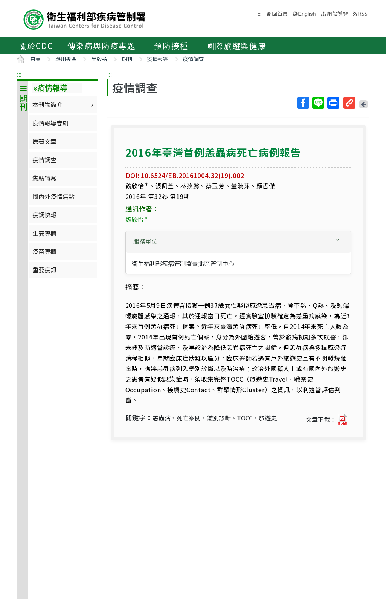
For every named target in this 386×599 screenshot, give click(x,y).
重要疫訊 (44, 269)
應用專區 (65, 59)
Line (317, 103)
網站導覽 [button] (337, 13)
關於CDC (36, 45)
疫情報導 (157, 59)
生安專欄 (44, 233)
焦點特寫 (44, 177)
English (307, 14)
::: (19, 74)
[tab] (238, 242)
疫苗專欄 (44, 251)
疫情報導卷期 (50, 122)
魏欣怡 (136, 219)
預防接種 (171, 45)
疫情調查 (193, 59)
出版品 (99, 59)
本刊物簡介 (63, 104)
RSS (363, 13)
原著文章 (44, 141)
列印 (332, 103)
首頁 (35, 59)
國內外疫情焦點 (53, 196)
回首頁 (280, 13)
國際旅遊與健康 (236, 45)
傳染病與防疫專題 (101, 45)
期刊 (127, 59)
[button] (238, 241)
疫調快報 (44, 214)
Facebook (302, 103)
